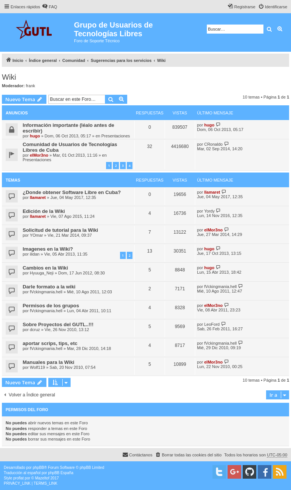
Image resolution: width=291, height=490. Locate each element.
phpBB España (60, 473)
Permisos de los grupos (51, 305)
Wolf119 (37, 367)
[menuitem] (49, 6)
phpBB (38, 467)
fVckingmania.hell (46, 292)
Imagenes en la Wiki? (48, 249)
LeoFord (212, 324)
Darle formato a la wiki (49, 287)
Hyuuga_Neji (42, 273)
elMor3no (39, 155)
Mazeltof (42, 478)
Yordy (209, 211)
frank (30, 85)
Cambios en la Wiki (45, 268)
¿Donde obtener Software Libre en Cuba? (72, 192)
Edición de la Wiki (44, 211)
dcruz (35, 329)
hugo (35, 136)
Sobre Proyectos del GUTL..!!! (58, 324)
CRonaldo (213, 144)
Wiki (9, 77)
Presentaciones (116, 136)
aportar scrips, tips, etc (50, 343)
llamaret (38, 197)
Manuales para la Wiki (48, 362)
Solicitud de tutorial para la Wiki (60, 230)
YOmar (36, 235)
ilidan (35, 254)
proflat (18, 478)
